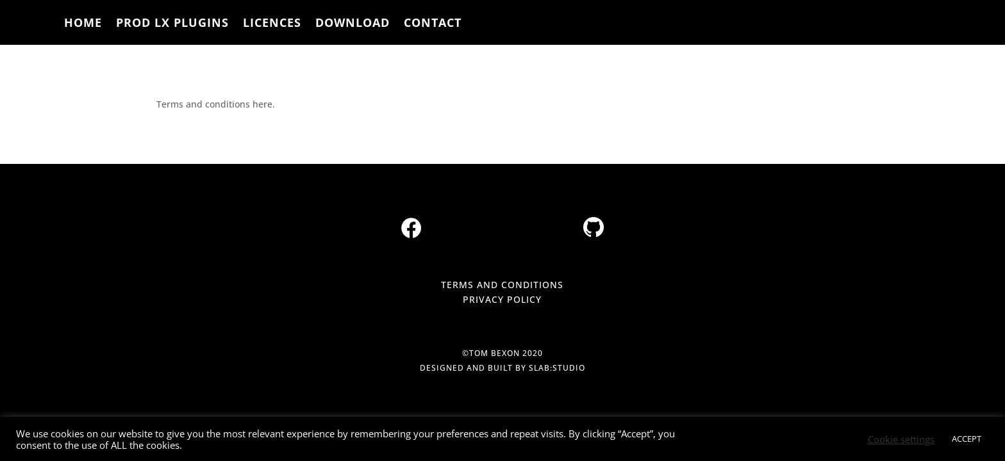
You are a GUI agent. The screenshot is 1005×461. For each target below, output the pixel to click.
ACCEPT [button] (966, 438)
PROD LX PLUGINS (172, 24)
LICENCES (272, 24)
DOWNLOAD (352, 24)
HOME (83, 24)
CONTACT (432, 24)
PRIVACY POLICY (502, 299)
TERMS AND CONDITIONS (502, 285)
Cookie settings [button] (901, 439)
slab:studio (557, 367)
